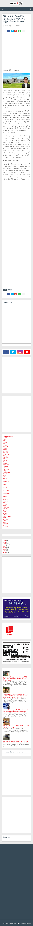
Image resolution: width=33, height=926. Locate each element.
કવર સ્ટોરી (5, 443)
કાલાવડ (5, 445)
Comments (19, 752)
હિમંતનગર (5, 526)
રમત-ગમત (5, 508)
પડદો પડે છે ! (6, 481)
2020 (4, 549)
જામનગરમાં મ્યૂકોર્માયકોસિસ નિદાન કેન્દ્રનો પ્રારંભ (16, 741)
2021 (4, 548)
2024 (4, 543)
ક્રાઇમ (5, 448)
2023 (4, 545)
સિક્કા (4, 520)
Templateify (10, 923)
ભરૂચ (4, 495)
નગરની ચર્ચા (6, 478)
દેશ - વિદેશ (5, 474)
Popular (6, 752)
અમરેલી (5, 437)
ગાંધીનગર (5, 452)
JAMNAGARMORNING (25, 923)
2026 (4, 540)
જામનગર (6, 27)
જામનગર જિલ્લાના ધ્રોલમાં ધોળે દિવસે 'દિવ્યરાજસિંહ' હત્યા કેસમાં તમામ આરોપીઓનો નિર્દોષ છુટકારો (16, 710)
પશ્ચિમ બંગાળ (6, 483)
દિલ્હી (4, 471)
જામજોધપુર (6, 457)
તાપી (4, 468)
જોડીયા (5, 463)
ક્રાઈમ (5, 449)
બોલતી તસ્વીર (6, 493)
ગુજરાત (5, 455)
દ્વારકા (4, 475)
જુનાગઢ (5, 460)
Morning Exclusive (8, 436)
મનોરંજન (5, 499)
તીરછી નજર (6, 469)
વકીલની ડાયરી (7, 516)
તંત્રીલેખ (5, 466)
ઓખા (4, 439)
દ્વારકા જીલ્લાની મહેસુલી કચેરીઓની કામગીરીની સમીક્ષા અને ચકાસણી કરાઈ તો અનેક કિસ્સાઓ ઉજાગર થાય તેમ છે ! (15, 678)
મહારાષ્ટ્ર (5, 501)
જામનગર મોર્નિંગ (8, 25)
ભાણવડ (5, 496)
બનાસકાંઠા (5, 489)
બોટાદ (4, 492)
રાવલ (4, 511)
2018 (4, 552)
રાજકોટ (5, 510)
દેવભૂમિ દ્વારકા (6, 472)
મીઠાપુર (5, 504)
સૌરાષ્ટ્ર (5, 525)
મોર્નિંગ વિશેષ (6, 507)
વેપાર (4, 517)
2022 (4, 546)
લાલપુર (5, 514)
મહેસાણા (5, 502)
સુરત (4, 522)
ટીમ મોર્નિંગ (6, 464)
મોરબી (4, 505)
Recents (12, 752)
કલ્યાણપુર (5, 442)
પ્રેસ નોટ (5, 486)
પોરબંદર (5, 484)
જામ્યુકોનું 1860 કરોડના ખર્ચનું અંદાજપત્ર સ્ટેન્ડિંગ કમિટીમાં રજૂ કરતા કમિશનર (16, 726)
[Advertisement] (16, 51)
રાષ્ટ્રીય (5, 513)
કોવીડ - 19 (6, 446)
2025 (4, 542)
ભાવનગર (5, 498)
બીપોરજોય (6, 490)
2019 (4, 550)
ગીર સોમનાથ (6, 454)
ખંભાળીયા (5, 451)
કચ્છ (4, 440)
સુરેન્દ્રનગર (6, 523)
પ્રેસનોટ (5, 487)
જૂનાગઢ (5, 461)
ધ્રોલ (4, 477)
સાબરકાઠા (5, 519)
